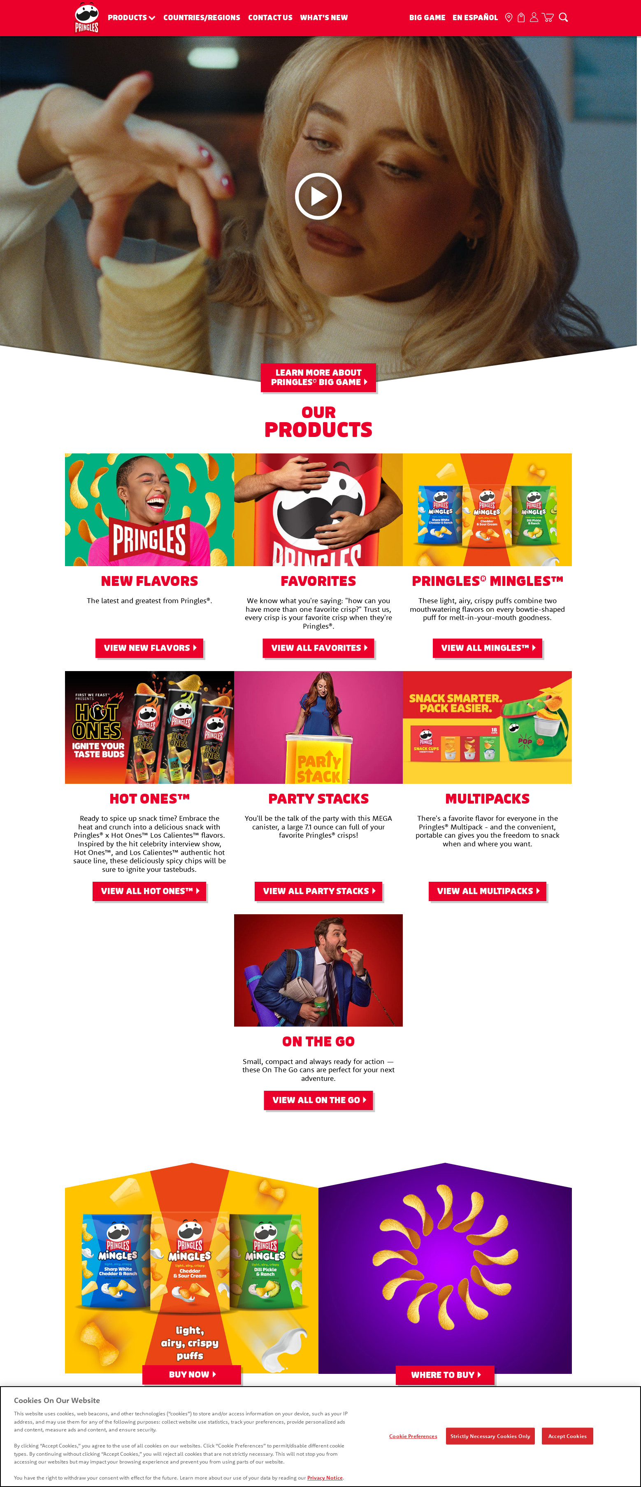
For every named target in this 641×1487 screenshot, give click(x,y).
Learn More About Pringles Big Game (316, 378)
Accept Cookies (568, 1437)
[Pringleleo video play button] (318, 196)
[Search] (563, 16)
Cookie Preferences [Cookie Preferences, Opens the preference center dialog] (413, 1437)
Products (127, 18)
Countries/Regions (201, 18)
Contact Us (270, 18)
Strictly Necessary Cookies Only (491, 1437)
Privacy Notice (324, 1479)
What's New (324, 18)
